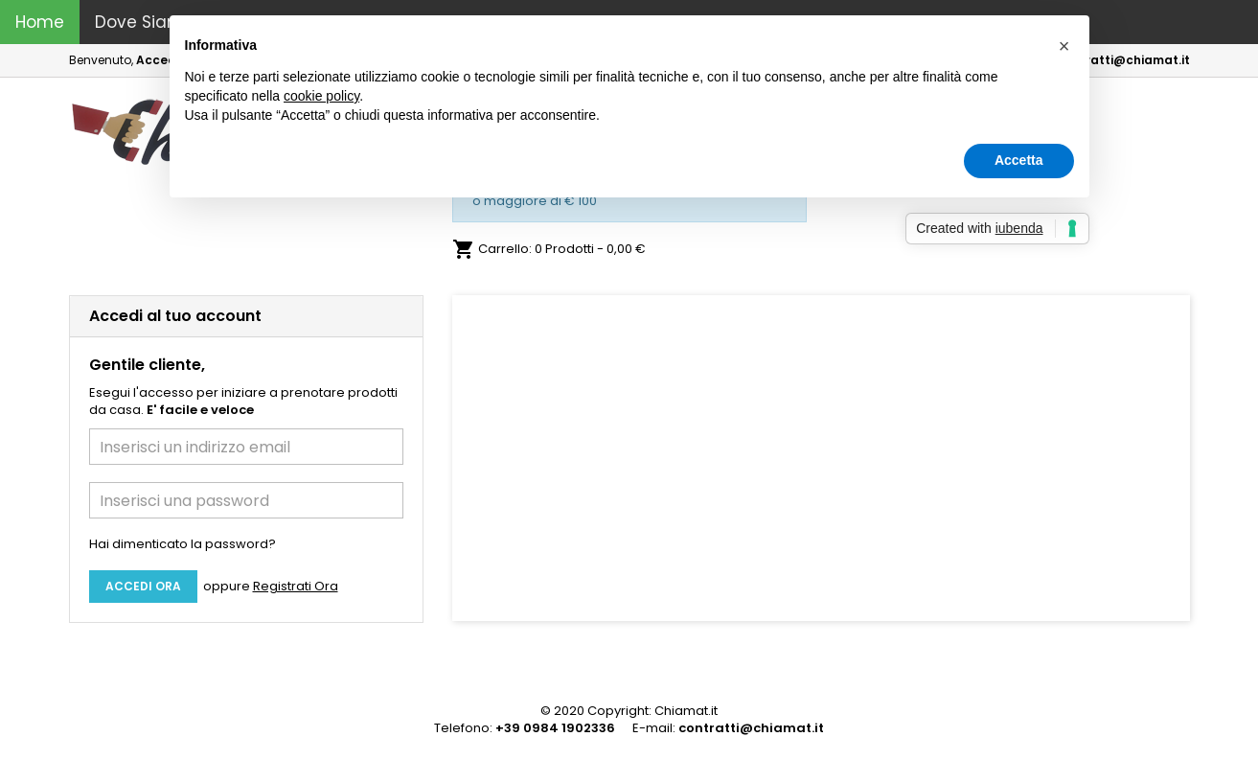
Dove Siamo (144, 22)
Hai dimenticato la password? (182, 544)
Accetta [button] (1019, 160)
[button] (507, 458)
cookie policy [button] (321, 96)
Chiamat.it (686, 711)
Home (39, 22)
